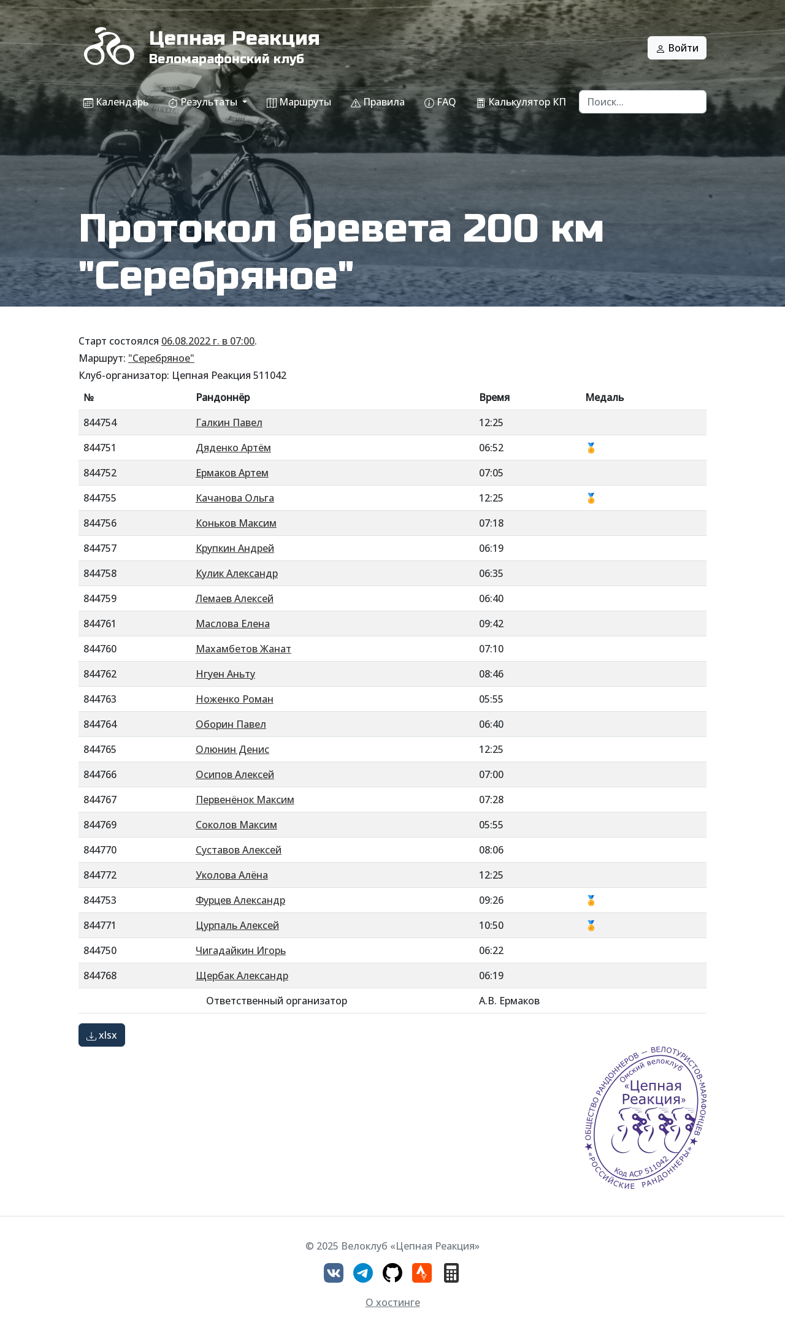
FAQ (440, 102)
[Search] (642, 101)
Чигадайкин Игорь (241, 950)
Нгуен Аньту (225, 674)
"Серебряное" (161, 358)
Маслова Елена (233, 623)
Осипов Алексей (235, 774)
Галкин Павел (229, 422)
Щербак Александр (242, 975)
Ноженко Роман (235, 699)
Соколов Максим (236, 824)
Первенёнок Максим (245, 799)
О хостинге (393, 1302)
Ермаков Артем (232, 472)
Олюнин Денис (232, 749)
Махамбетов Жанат (243, 648)
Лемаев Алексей (235, 598)
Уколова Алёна (232, 875)
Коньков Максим (236, 523)
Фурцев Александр (240, 900)
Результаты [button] (204, 102)
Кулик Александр (237, 573)
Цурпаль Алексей (237, 925)
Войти (677, 48)
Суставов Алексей (238, 850)
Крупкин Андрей (235, 548)
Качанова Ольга (235, 498)
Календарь (115, 102)
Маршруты (299, 102)
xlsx (101, 1035)
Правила (378, 102)
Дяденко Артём (233, 447)
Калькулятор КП (521, 102)
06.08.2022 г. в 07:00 (208, 341)
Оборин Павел (231, 724)
